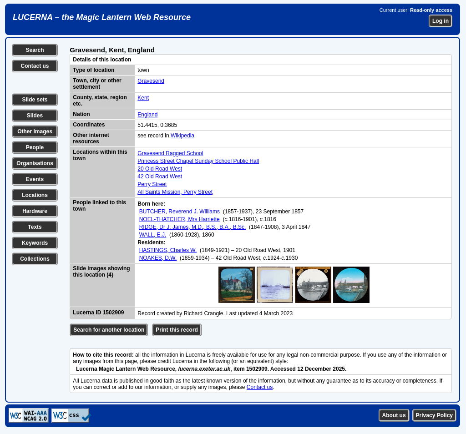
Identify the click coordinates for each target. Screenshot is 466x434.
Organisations (34, 163)
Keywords (35, 243)
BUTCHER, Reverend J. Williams (179, 211)
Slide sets (34, 99)
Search (34, 50)
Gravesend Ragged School (170, 153)
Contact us (34, 66)
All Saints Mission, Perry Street (175, 192)
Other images (34, 131)
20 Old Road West (159, 169)
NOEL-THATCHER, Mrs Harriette (179, 219)
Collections (35, 259)
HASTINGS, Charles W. (168, 250)
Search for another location (108, 330)
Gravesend (150, 81)
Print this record (177, 330)
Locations (35, 195)
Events (35, 179)
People (35, 147)
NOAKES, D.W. (158, 258)
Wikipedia (182, 135)
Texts (34, 227)
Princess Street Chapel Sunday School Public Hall (198, 161)
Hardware (34, 211)
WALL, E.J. (153, 235)
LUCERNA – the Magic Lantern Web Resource (102, 17)
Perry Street (152, 184)
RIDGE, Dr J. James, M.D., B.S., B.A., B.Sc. (192, 227)
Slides (35, 115)
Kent (143, 98)
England (147, 114)
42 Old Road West (159, 176)
